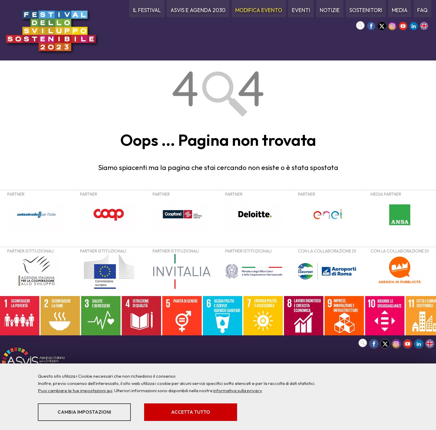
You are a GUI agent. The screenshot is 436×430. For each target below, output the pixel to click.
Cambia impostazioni (85, 412)
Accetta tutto (194, 412)
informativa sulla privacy (237, 390)
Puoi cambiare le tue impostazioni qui (75, 390)
